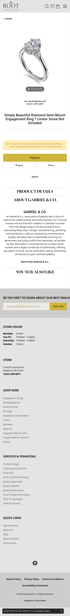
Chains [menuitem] (6, 420)
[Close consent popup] (61, 611)
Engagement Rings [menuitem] (13, 398)
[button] (47, 6)
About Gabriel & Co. (35, 200)
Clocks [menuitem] (6, 441)
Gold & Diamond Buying (16, 477)
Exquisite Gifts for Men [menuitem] (15, 433)
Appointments (10, 525)
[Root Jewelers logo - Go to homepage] (11, 6)
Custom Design (11, 464)
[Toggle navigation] (65, 6)
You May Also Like (35, 272)
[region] (35, 61)
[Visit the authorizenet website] (35, 563)
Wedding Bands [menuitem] (11, 402)
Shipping (19, 165)
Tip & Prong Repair (13, 499)
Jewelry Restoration (13, 490)
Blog (5, 534)
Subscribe (58, 306)
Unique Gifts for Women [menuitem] (16, 437)
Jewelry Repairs (11, 485)
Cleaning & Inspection (14, 468)
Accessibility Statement (35, 585)
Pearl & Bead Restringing (16, 494)
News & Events (11, 538)
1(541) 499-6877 (35, 104)
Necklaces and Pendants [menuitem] (16, 415)
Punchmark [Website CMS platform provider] (40, 601)
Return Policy (13, 579)
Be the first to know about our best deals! (35, 297)
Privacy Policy (31, 579)
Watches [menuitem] (7, 428)
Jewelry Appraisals (12, 481)
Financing (8, 472)
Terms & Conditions (53, 579)
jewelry (8, 18)
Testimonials (9, 543)
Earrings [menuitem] (7, 411)
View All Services (12, 503)
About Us (8, 529)
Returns (51, 165)
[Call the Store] (12, 373)
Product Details (35, 192)
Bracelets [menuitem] (8, 424)
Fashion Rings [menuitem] (10, 406)
